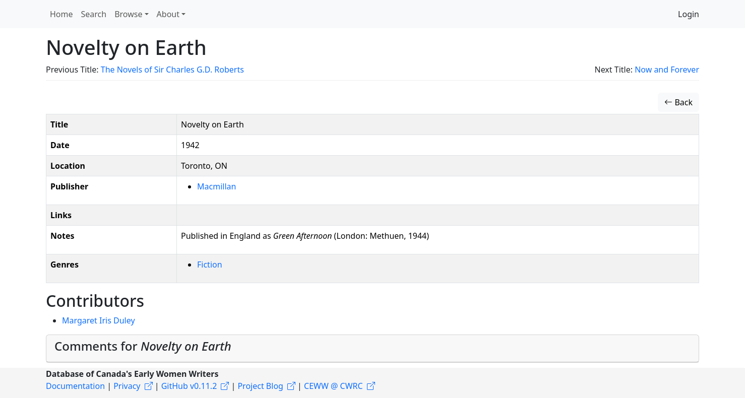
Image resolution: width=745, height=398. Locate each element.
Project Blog (260, 385)
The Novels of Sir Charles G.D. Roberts (172, 69)
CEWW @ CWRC (333, 385)
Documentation (75, 385)
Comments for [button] (142, 346)
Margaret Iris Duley (98, 320)
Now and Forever (667, 69)
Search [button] (94, 14)
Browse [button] (128, 14)
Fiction (209, 264)
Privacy (126, 385)
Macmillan (216, 186)
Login (688, 14)
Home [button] (61, 14)
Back (678, 102)
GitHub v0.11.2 (189, 385)
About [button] (168, 14)
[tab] (372, 348)
